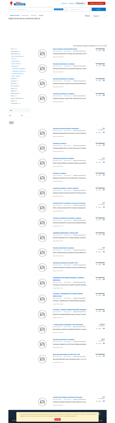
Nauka (12, 88)
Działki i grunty (15, 61)
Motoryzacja (14, 51)
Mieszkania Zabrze (67, 51)
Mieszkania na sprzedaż (18, 71)
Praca (12, 48)
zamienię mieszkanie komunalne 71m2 (65, 263)
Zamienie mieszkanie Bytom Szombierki (66, 128)
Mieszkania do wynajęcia (18, 68)
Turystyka (13, 78)
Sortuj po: (87, 15)
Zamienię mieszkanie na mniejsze (64, 64)
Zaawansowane (59, 9)
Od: (10, 115)
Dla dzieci (13, 83)
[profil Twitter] (99, 413)
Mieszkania (33, 15)
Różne (12, 95)
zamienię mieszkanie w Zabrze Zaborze (66, 188)
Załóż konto (64, 3)
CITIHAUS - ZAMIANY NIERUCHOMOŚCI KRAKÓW (69, 309)
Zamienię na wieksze (59, 143)
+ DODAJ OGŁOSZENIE (96, 3)
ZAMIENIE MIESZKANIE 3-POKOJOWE (65, 233)
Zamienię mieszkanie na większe (63, 158)
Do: (22, 115)
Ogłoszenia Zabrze (15, 15)
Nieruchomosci (25, 15)
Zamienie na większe (59, 173)
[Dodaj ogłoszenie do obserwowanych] (104, 50)
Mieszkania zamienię (17, 73)
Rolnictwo (13, 91)
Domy (13, 58)
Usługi (12, 100)
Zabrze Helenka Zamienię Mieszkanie (65, 49)
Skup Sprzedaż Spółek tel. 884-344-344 (66, 354)
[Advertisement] (57, 32)
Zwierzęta (13, 81)
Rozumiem (57, 419)
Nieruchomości (15, 53)
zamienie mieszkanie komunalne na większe (67, 218)
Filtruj (11, 122)
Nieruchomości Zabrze (57, 51)
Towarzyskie (14, 103)
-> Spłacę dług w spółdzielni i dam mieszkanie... (68, 324)
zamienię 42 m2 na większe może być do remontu (69, 203)
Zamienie (41, 15)
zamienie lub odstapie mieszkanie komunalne (67, 397)
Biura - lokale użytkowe (17, 56)
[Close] (96, 414)
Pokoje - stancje (15, 76)
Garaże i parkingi (15, 63)
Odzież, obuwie (15, 93)
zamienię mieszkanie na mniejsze (63, 79)
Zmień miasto (80, 3)
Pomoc (101, 420)
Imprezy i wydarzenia (16, 98)
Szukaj (99, 9)
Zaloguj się (72, 3)
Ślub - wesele (14, 86)
